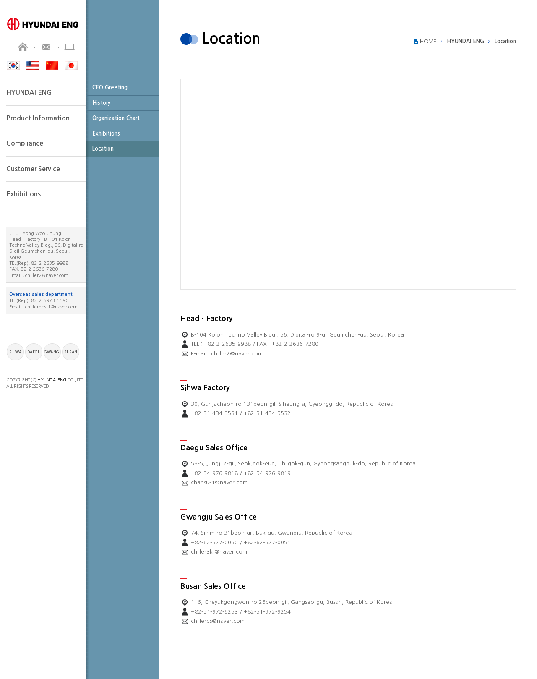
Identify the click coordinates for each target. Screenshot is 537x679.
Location (103, 148)
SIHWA (15, 352)
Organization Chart (116, 118)
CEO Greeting (110, 87)
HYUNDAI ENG (29, 92)
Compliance (24, 143)
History (101, 103)
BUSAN (70, 352)
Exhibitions (106, 133)
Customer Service (33, 169)
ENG (32, 66)
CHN (52, 65)
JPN (71, 65)
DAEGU (34, 352)
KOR (13, 65)
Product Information (38, 118)
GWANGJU (52, 352)
